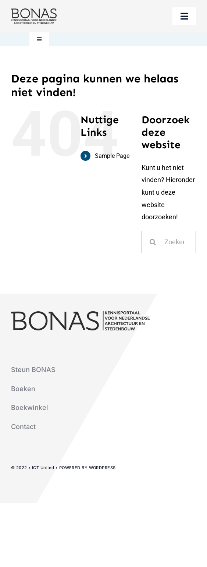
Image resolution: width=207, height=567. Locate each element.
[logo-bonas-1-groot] (34, 11)
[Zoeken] (153, 242)
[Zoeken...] (169, 242)
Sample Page (112, 155)
